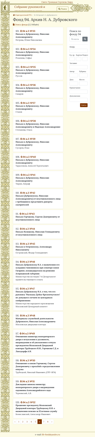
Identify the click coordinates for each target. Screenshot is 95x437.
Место (81, 79)
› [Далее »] (51, 421)
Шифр (72, 47)
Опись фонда (20, 24)
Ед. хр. (72, 55)
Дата (71, 79)
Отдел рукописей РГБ (22, 15)
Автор (72, 71)
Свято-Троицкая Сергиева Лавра (57, 2)
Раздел (85, 55)
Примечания (75, 88)
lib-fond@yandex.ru (51, 434)
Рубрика (82, 71)
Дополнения (75, 96)
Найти (83, 105)
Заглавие (73, 63)
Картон (79, 55)
